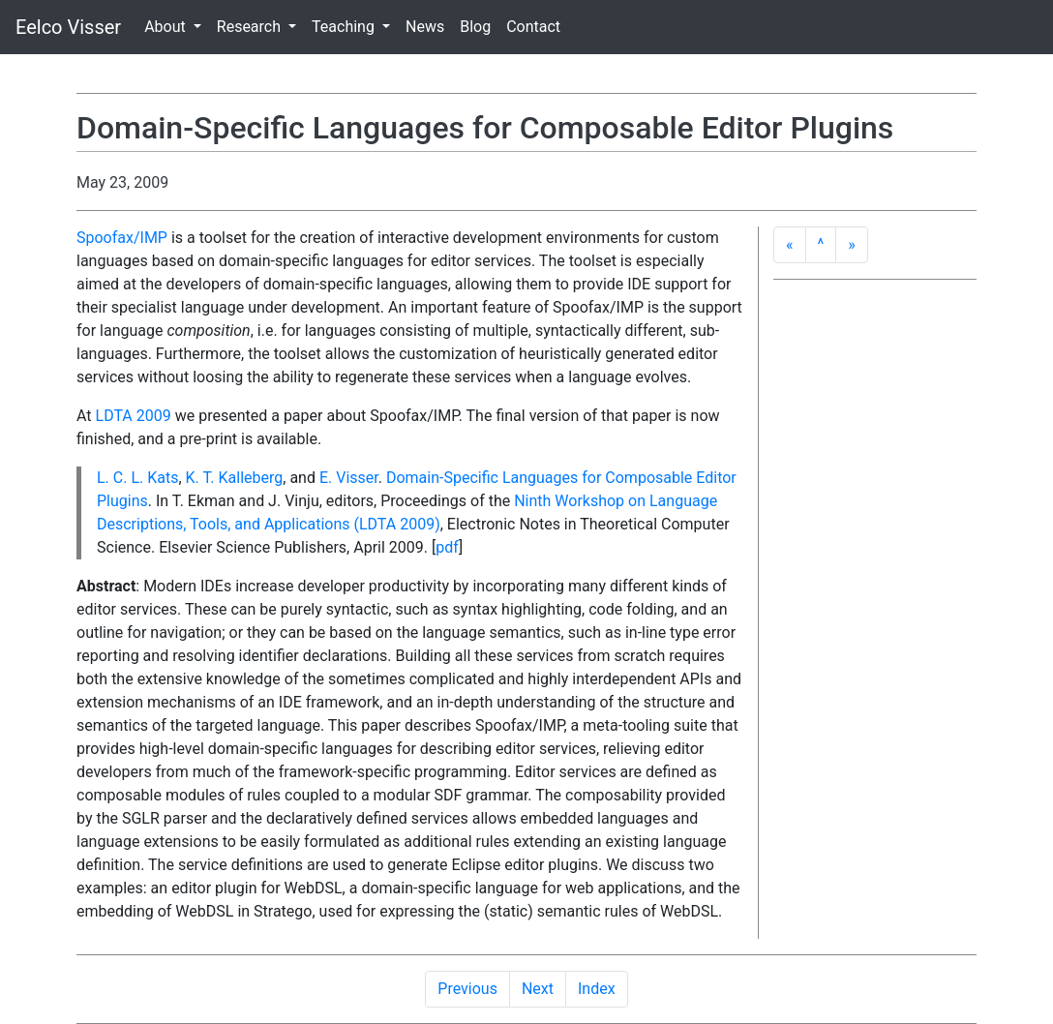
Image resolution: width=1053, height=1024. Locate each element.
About (167, 26)
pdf (447, 547)
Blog (475, 26)
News (425, 26)
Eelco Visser (68, 27)
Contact (533, 26)
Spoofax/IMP (121, 237)
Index (597, 988)
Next (538, 988)
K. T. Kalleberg (235, 477)
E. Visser (348, 477)
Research (251, 26)
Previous (467, 988)
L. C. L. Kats (137, 477)
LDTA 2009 (133, 416)
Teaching (345, 26)
